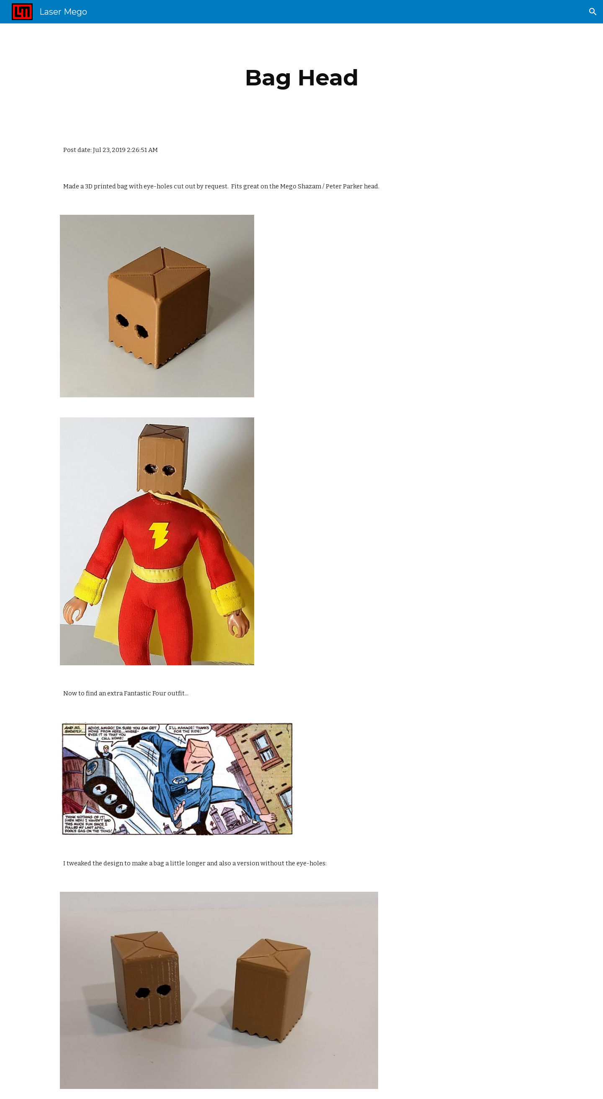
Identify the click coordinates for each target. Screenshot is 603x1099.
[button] (593, 12)
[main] (301, 77)
